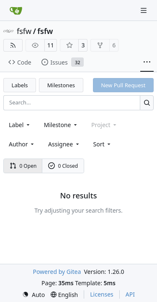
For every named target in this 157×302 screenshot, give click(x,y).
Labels (20, 85)
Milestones (61, 85)
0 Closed (63, 165)
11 (50, 45)
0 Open (23, 165)
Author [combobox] (22, 144)
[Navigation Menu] (144, 10)
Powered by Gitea (57, 272)
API (130, 294)
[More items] (147, 62)
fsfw (24, 31)
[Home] (16, 10)
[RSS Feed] (13, 45)
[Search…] (147, 102)
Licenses (101, 294)
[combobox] (19, 124)
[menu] (103, 144)
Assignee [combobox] (64, 144)
